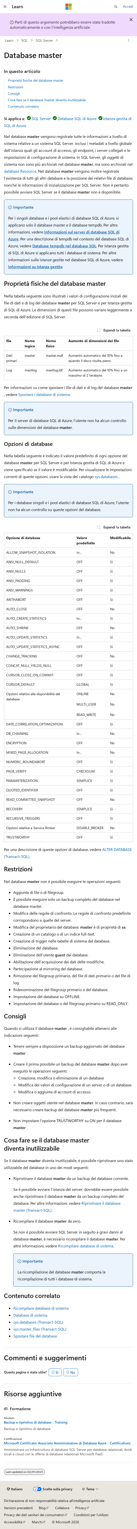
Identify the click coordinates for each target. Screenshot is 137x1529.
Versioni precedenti (18, 1507)
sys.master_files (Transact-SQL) (39, 1329)
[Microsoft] (68, 6)
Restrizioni (15, 87)
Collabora (62, 1507)
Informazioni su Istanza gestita (35, 266)
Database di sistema (30, 1315)
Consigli (14, 93)
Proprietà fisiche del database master (35, 80)
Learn (9, 40)
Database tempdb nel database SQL (64, 245)
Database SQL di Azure (77, 118)
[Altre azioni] (128, 40)
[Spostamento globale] (5, 6)
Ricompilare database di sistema (85, 1245)
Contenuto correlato (23, 106)
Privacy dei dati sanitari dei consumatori (34, 1514)
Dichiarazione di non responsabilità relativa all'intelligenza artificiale (54, 1500)
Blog (42, 1507)
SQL (24, 40)
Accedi (128, 6)
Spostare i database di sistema (44, 394)
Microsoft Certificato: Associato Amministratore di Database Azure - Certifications (67, 1443)
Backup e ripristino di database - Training (35, 1422)
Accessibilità (13, 1522)
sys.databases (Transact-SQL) (38, 1322)
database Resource (20, 171)
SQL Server (44, 40)
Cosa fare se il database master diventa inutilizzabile (47, 100)
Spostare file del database (35, 1335)
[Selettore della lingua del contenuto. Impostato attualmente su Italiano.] (14, 1489)
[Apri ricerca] (116, 6)
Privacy (80, 1507)
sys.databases (106, 476)
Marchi (37, 1522)
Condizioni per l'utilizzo (91, 1514)
